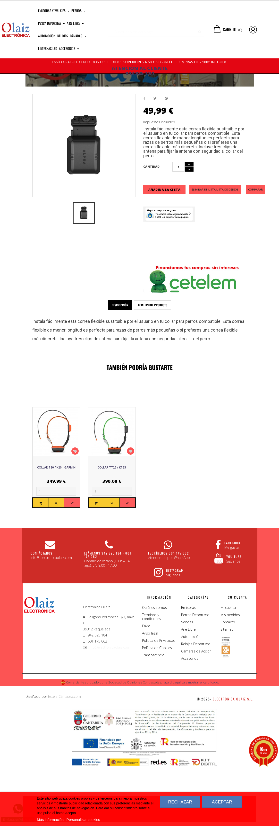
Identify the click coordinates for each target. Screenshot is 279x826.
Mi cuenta (228, 668)
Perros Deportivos (195, 675)
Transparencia (153, 715)
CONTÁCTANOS (41, 613)
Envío (146, 686)
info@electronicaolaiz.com (109, 707)
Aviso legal (150, 693)
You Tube (234, 616)
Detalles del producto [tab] (152, 365)
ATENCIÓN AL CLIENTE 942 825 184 (140, 71)
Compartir (144, 159)
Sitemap (227, 689)
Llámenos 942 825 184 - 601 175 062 (107, 615)
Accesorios (189, 718)
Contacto (227, 682)
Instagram (175, 630)
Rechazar (180, 802)
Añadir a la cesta (164, 250)
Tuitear (155, 159)
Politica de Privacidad (158, 701)
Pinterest (166, 159)
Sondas (187, 682)
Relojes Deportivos (196, 704)
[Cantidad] (178, 227)
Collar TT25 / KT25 (112, 528)
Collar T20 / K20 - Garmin (56, 528)
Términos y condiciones (151, 677)
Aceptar (222, 802)
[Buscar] (156, 29)
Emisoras (188, 668)
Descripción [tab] (120, 365)
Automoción (190, 697)
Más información (50, 820)
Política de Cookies (157, 708)
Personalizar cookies (83, 820)
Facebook (232, 603)
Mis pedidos (230, 675)
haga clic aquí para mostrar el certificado (190, 743)
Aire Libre (188, 689)
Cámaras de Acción (196, 711)
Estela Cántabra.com (64, 757)
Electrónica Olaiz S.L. (233, 759)
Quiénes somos (154, 668)
